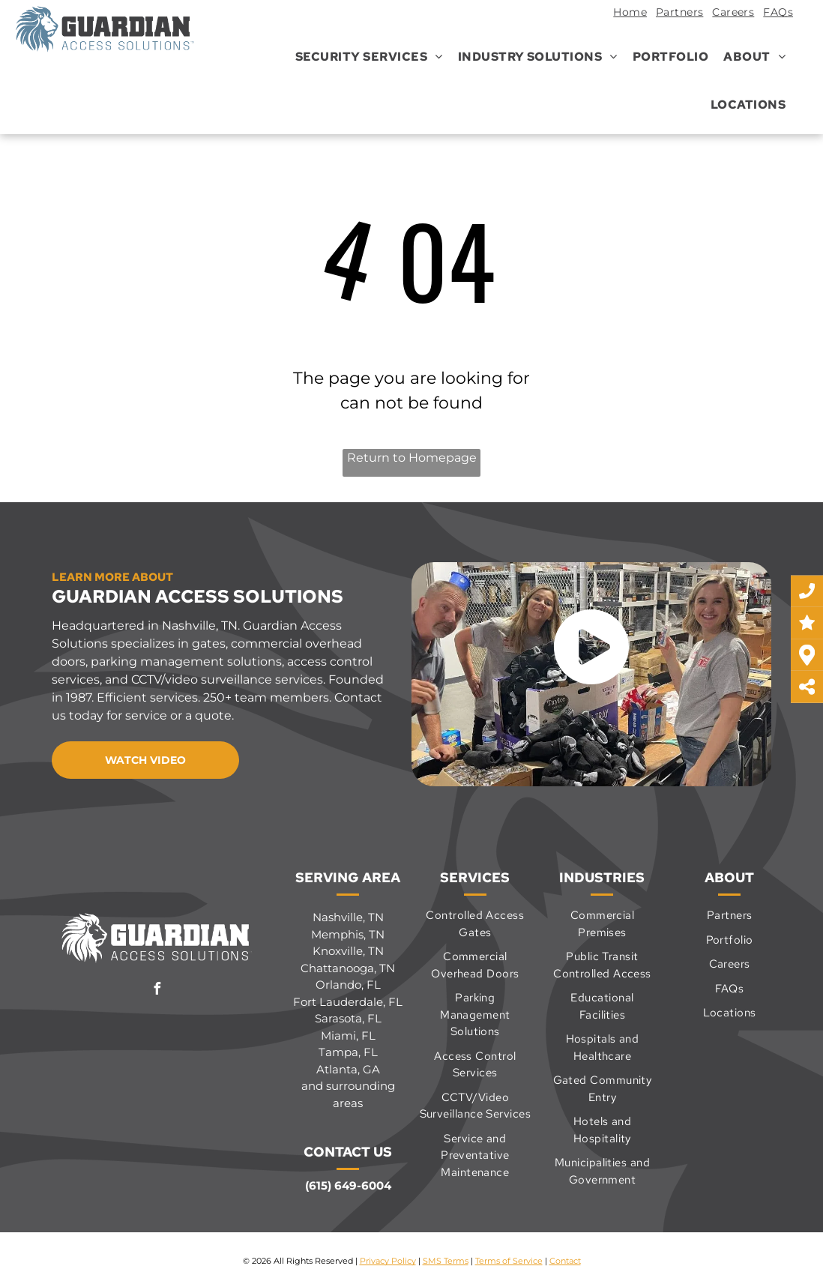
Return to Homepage (412, 457)
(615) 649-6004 (348, 1185)
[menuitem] (625, 14)
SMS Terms (445, 1261)
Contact (565, 1261)
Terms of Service (509, 1261)
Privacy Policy (388, 1261)
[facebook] (157, 990)
